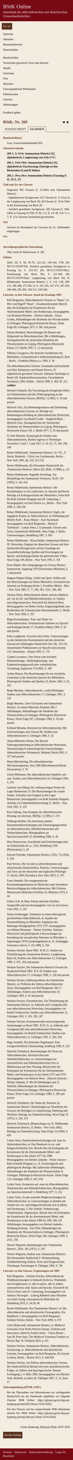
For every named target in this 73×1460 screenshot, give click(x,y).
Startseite (8, 34)
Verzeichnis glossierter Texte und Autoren (25, 62)
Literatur (8, 99)
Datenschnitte (10, 49)
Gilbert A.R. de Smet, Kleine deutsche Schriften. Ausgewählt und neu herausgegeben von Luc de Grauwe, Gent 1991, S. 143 (38, 905)
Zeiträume (8, 73)
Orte (5, 78)
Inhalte (7, 68)
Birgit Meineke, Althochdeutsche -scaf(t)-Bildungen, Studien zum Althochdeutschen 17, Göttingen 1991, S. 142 (36, 694)
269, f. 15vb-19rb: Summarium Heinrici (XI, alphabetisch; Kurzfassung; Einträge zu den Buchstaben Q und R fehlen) (32, 166)
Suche (7, 26)
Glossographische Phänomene (19, 89)
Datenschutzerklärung (41, 1452)
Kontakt (7, 1452)
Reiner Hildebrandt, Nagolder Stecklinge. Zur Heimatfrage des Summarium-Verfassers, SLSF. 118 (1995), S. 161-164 (35, 478)
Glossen (37, 129)
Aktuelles (8, 39)
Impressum (20, 1452)
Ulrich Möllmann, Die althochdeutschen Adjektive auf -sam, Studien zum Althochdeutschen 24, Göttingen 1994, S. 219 (38, 778)
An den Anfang (12, 1435)
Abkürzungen (10, 104)
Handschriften (10, 57)
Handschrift (15, 129)
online (11, 385)
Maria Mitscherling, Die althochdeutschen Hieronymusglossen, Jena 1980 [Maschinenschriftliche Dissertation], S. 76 (36, 765)
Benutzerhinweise (12, 44)
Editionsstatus (10, 94)
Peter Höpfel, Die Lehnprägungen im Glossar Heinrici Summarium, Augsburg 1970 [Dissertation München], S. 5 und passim (37, 569)
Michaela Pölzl (48, 1427)
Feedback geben (12, 112)
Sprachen (8, 83)
